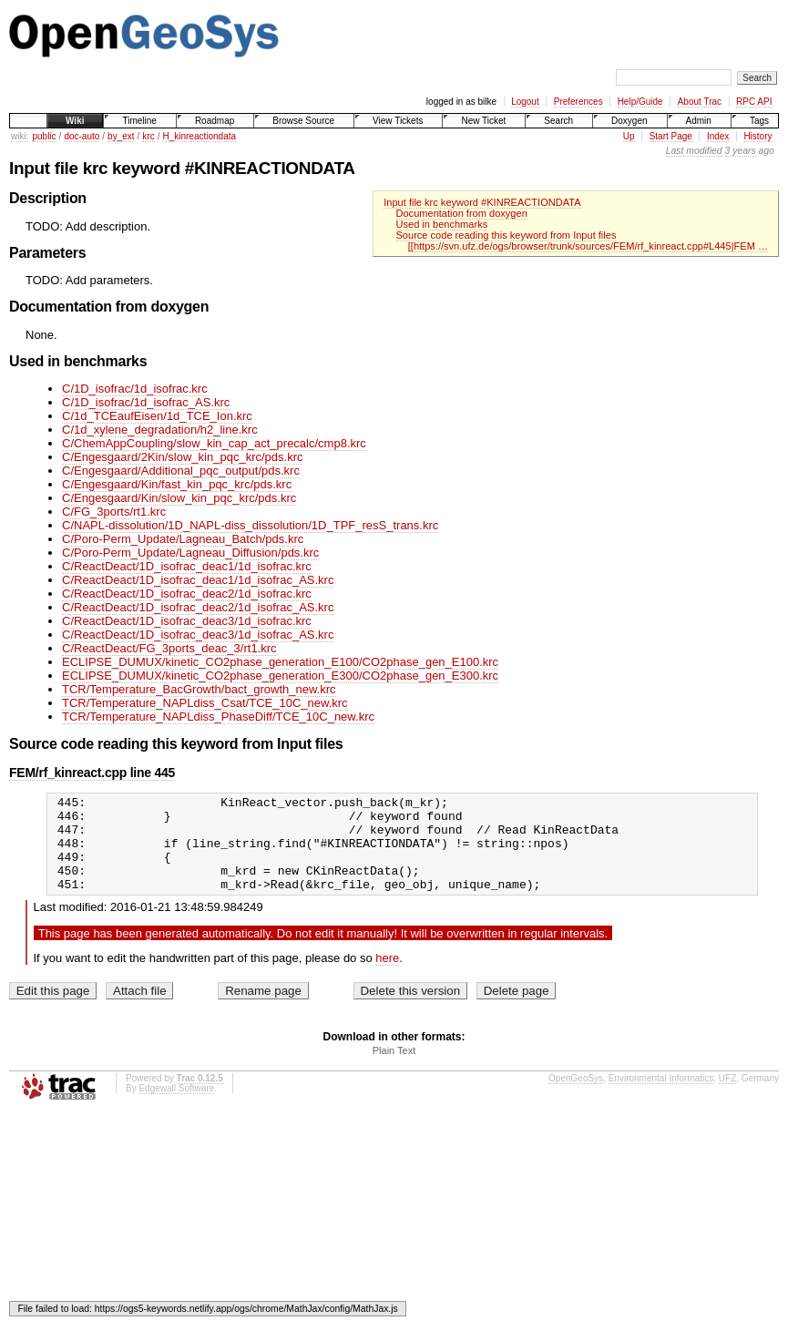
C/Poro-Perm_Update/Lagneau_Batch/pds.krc (182, 539)
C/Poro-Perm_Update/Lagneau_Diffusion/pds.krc (190, 552)
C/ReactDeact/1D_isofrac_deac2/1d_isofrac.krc (187, 593)
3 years (740, 151)
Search (558, 121)
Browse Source (303, 121)
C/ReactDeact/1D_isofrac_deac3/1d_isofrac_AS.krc (197, 634)
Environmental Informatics (661, 1097)
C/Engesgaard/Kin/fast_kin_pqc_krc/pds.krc (177, 484)
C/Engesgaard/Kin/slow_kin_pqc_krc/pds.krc (179, 498)
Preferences (578, 102)
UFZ (727, 1097)
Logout (525, 102)
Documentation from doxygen (461, 213)
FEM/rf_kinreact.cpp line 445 (92, 772)
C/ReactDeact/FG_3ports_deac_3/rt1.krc (169, 648)
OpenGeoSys (575, 1097)
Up (629, 136)
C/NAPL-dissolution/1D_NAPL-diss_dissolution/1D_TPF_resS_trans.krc (250, 525)
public (44, 136)
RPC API (754, 102)
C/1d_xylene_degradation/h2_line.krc (160, 429)
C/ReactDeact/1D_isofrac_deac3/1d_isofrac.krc (187, 621)
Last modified (694, 151)
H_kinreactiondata (199, 136)
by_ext (120, 136)
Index (718, 136)
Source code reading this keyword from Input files (506, 235)
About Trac (699, 102)
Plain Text (394, 1069)
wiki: (19, 136)
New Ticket (483, 121)
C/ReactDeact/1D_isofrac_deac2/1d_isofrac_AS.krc (197, 607)
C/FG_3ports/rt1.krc (114, 511)
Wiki (75, 121)
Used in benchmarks (442, 224)
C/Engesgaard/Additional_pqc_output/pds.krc (181, 470)
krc (148, 136)
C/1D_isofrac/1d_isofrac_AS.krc (146, 402)
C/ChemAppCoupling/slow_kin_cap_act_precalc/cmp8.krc (214, 443)
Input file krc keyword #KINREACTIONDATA (482, 202)
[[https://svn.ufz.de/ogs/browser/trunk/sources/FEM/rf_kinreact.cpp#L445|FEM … (588, 246)
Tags (759, 121)
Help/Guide (640, 102)
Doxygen (629, 121)
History (757, 136)
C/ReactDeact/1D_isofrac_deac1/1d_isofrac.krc (187, 566)
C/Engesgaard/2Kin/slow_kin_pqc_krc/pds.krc (182, 457)
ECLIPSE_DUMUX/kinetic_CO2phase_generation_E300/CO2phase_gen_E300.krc (280, 675)
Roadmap (214, 121)
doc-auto (81, 136)
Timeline (139, 121)
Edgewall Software (176, 1107)
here (387, 977)
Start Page (671, 136)
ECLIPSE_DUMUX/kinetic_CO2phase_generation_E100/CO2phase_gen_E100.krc (280, 662)
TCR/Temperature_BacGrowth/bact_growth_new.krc (199, 689)
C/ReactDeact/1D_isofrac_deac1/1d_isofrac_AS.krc (197, 580)
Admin (698, 121)
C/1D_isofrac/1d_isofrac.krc (135, 388)
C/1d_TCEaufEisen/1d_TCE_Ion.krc (157, 416)
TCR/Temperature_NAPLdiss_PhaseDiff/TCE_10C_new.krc (218, 716)
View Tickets (398, 121)
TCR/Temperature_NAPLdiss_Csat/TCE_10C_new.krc (205, 703)
